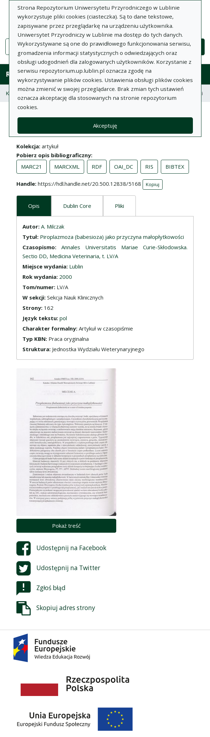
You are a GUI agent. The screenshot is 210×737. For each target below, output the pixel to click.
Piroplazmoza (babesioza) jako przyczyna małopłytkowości (112, 236)
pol (63, 318)
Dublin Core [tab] (77, 205)
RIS (149, 166)
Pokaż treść (66, 525)
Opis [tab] (34, 205)
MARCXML (67, 166)
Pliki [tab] (119, 205)
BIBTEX (174, 166)
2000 (65, 276)
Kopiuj (152, 184)
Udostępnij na (61, 548)
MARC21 (31, 166)
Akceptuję (105, 125)
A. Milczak (52, 226)
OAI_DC (123, 166)
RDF (97, 166)
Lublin (76, 266)
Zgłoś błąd (41, 588)
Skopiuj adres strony (55, 608)
